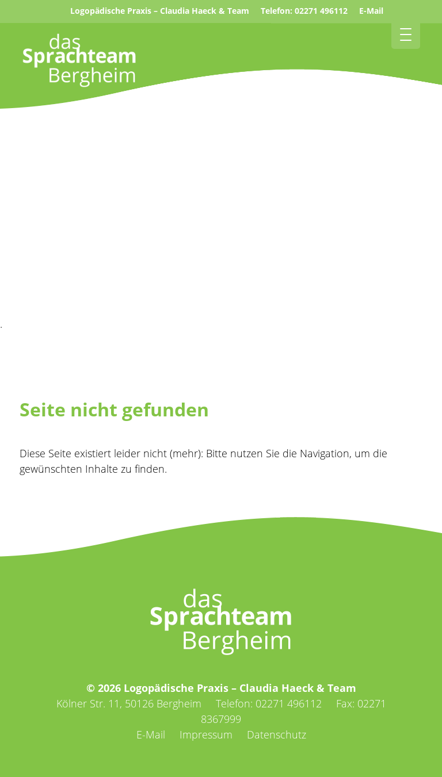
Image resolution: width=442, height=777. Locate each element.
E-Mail (371, 10)
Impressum (206, 734)
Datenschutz (276, 734)
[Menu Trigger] (405, 34)
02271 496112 (321, 10)
